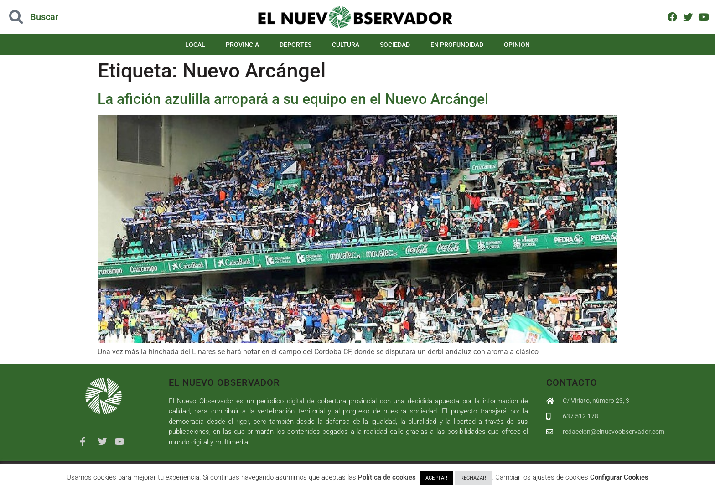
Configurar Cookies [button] (619, 477)
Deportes (295, 44)
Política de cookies (387, 477)
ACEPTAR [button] (436, 478)
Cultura (345, 44)
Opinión (517, 44)
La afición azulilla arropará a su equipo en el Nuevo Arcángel (293, 99)
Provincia (242, 44)
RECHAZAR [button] (473, 478)
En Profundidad (456, 44)
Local (195, 44)
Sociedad (395, 44)
